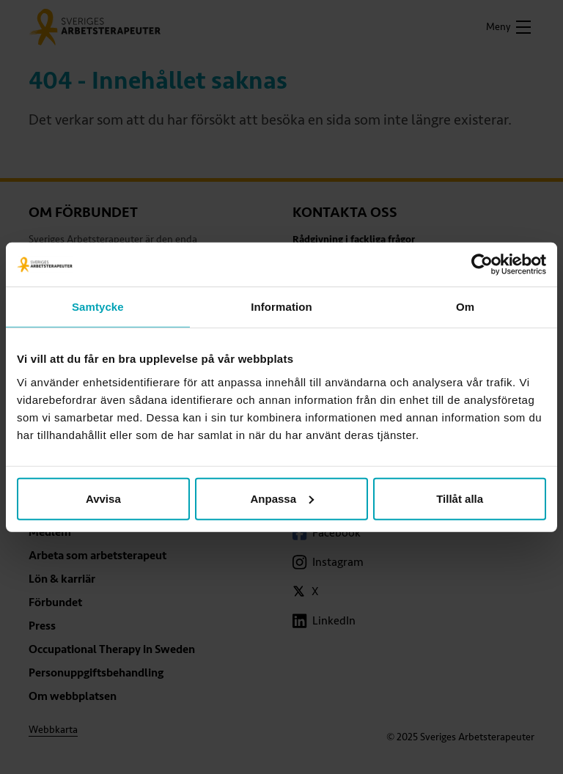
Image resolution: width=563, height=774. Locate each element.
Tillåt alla (459, 498)
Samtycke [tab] (98, 307)
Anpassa (282, 498)
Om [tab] (465, 307)
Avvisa (103, 498)
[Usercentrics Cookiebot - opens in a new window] (482, 265)
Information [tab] (281, 307)
